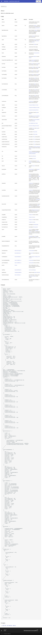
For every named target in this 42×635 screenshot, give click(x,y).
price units (34, 158)
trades (35, 156)
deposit (30, 57)
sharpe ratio (31, 183)
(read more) (38, 199)
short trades (35, 134)
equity (35, 39)
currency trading (31, 250)
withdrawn (34, 56)
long (34, 136)
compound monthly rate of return (34, 107)
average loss (31, 219)
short (34, 139)
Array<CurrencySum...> (18, 250)
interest (33, 128)
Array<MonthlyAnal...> (18, 256)
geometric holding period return (34, 125)
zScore (30, 229)
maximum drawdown (37, 146)
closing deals (31, 260)
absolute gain (31, 169)
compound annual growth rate (33, 152)
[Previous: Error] (10, 630)
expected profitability (36, 119)
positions (37, 40)
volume (32, 156)
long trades (35, 131)
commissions (31, 101)
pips (32, 74)
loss (38, 237)
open (30, 61)
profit (32, 63)
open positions (37, 27)
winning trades (36, 224)
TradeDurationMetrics (18, 272)
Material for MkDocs (7, 633)
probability (30, 236)
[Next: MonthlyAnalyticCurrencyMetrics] (31, 630)
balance (35, 25)
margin (35, 44)
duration (35, 272)
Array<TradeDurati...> (18, 274)
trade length (33, 60)
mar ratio (30, 151)
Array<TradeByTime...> (18, 260)
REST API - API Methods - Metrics (9, 625)
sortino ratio (31, 190)
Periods (16, 265)
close (32, 61)
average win (31, 214)
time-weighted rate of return (33, 123)
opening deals (31, 262)
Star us (39, 1)
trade (37, 63)
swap (37, 128)
